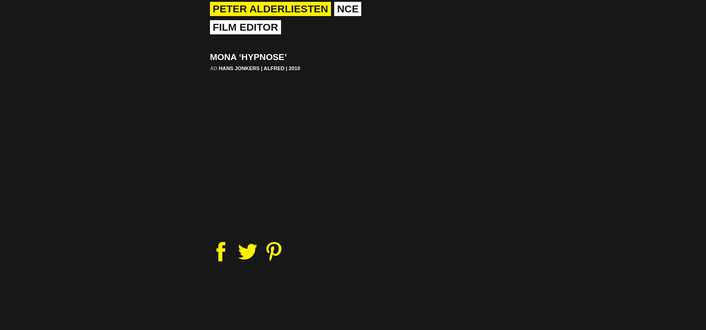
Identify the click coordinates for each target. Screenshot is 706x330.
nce (348, 9)
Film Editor (245, 27)
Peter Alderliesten (270, 9)
